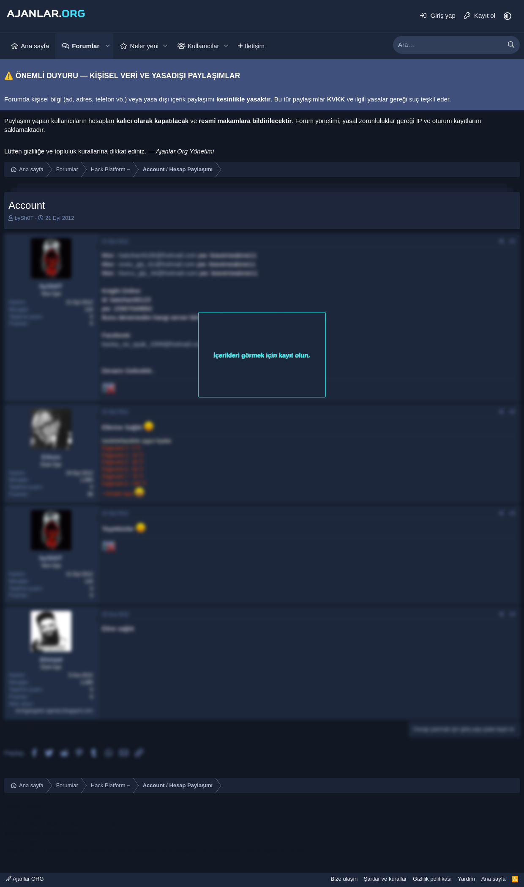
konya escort (22, 833)
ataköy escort (65, 824)
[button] (107, 46)
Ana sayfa (35, 45)
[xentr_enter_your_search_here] (447, 44)
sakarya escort (25, 850)
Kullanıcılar (203, 45)
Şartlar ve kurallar (385, 879)
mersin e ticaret (26, 815)
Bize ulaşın (344, 879)
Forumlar (85, 45)
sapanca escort (283, 850)
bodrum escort (24, 824)
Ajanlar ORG (25, 879)
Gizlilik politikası (432, 879)
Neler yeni (144, 45)
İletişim (255, 45)
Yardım (466, 879)
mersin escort (23, 806)
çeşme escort (104, 824)
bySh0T (24, 218)
